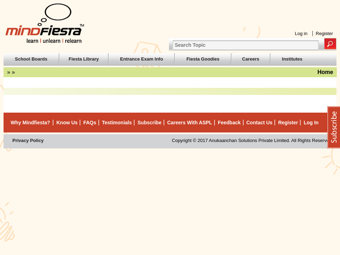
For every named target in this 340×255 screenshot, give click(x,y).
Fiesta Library (84, 59)
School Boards (31, 59)
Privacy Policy (28, 140)
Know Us (67, 122)
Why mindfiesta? (30, 122)
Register (324, 33)
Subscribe (149, 122)
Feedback (229, 122)
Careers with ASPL (189, 122)
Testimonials (117, 122)
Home (325, 72)
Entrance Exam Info (141, 59)
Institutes (292, 59)
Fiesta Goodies (202, 59)
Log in (301, 33)
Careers (250, 59)
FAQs (89, 122)
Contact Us (259, 122)
